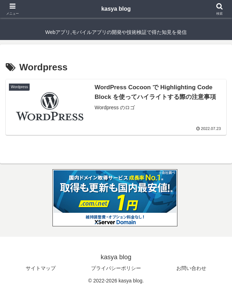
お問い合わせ (191, 268)
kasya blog (116, 9)
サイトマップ (41, 268)
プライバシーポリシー (116, 268)
